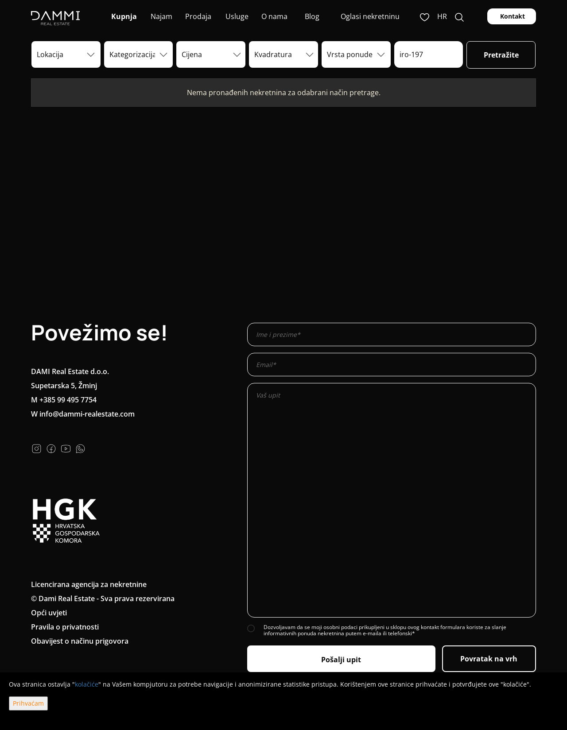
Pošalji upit (341, 659)
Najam (160, 16)
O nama (273, 16)
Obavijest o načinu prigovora (79, 641)
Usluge (236, 16)
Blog (311, 16)
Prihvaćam (28, 703)
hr (442, 16)
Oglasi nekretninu (370, 16)
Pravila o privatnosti (65, 627)
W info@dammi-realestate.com (83, 414)
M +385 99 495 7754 (64, 400)
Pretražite (501, 55)
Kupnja (123, 16)
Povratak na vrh (488, 659)
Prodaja (198, 16)
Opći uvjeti (49, 613)
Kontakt (511, 16)
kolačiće (86, 684)
